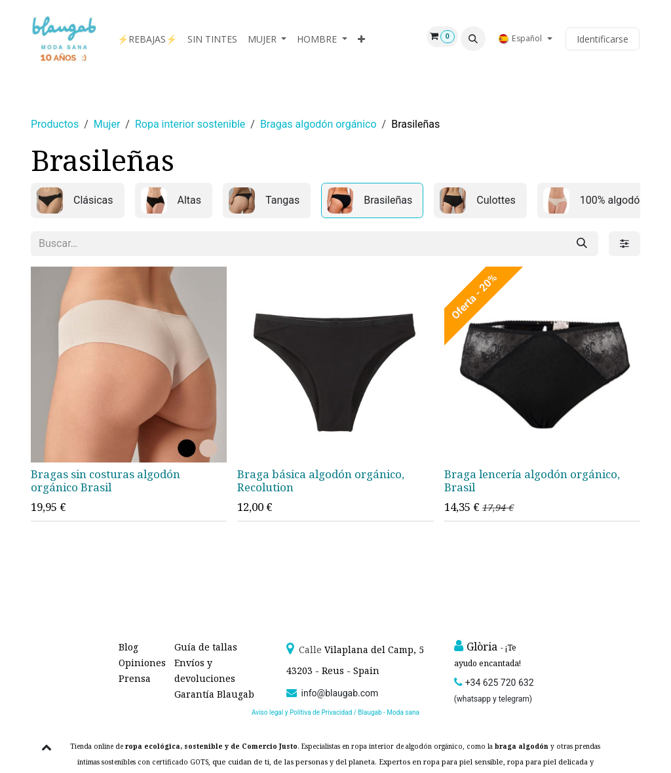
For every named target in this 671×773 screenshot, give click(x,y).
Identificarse (602, 39)
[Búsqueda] (582, 243)
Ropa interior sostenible (190, 124)
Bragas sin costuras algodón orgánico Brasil (105, 480)
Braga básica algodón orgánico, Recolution (320, 480)
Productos (55, 124)
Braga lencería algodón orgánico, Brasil (532, 480)
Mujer (107, 124)
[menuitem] (147, 39)
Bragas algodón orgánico (318, 124)
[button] (473, 38)
